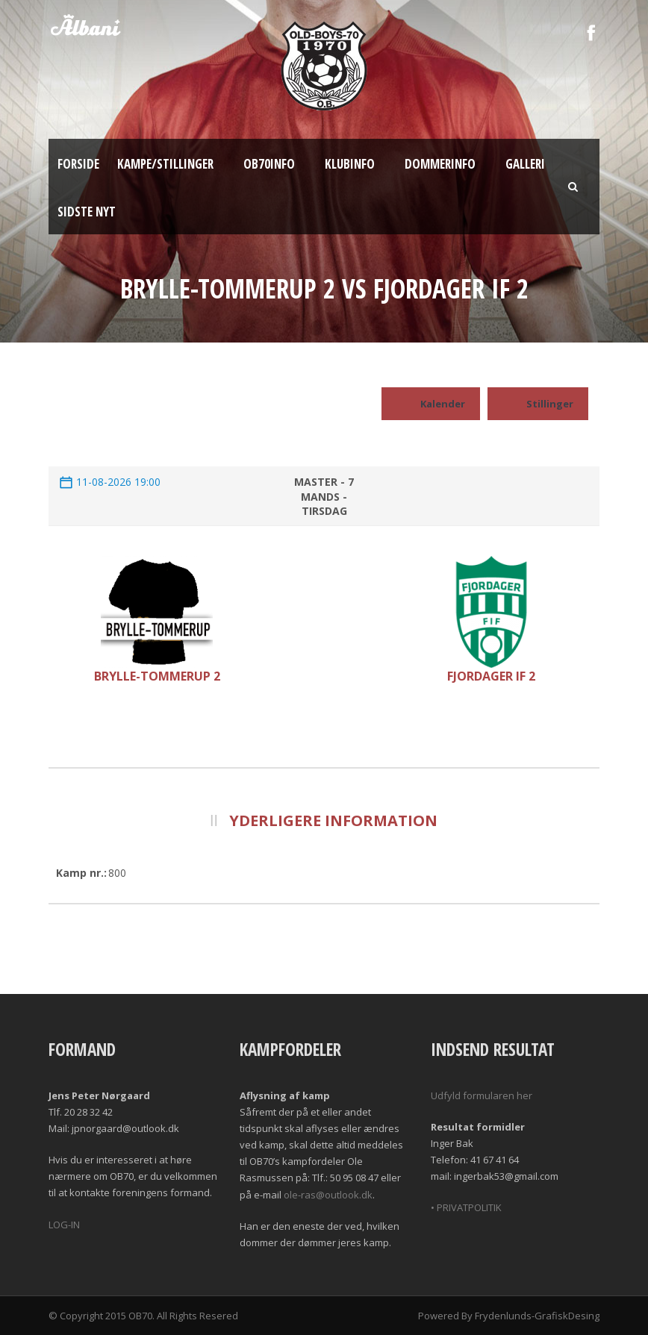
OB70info (269, 163)
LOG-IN (64, 1224)
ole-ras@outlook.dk (328, 1194)
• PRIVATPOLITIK (466, 1207)
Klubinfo (350, 163)
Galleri (525, 163)
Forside (78, 163)
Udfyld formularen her (481, 1095)
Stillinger (537, 404)
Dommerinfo (440, 163)
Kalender (430, 404)
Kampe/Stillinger (165, 163)
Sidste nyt (86, 211)
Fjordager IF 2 (491, 676)
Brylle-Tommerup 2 (157, 676)
